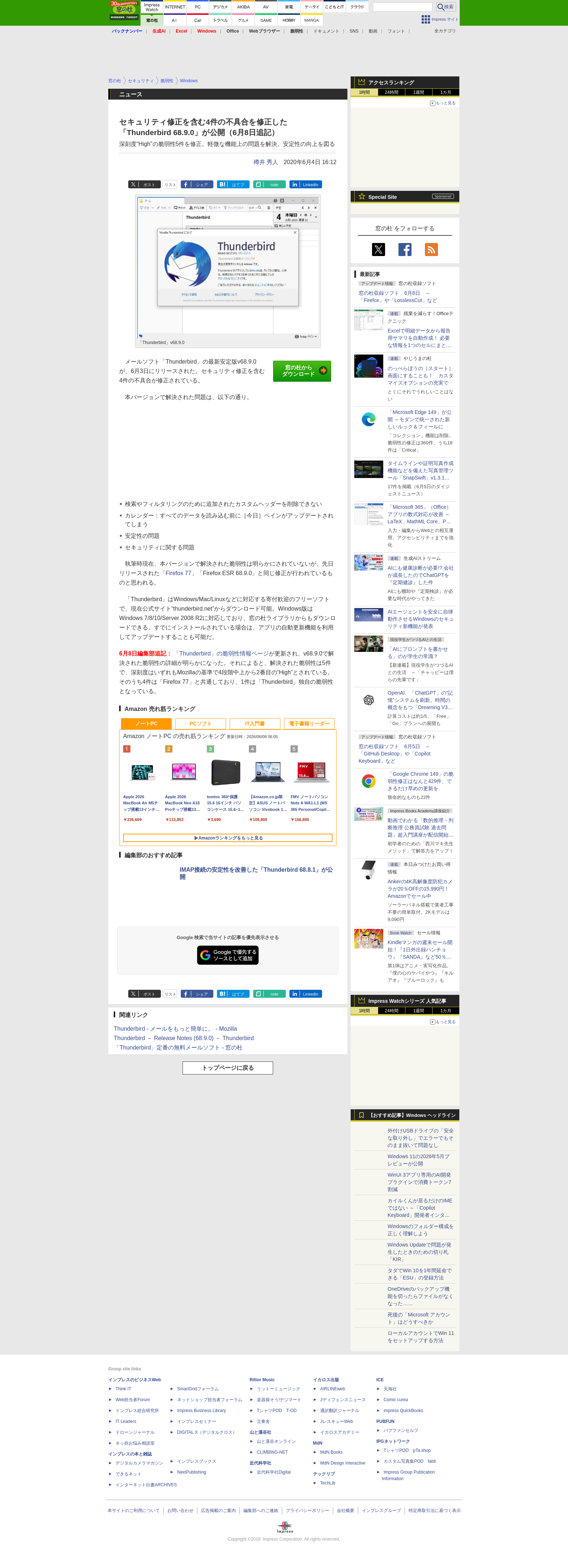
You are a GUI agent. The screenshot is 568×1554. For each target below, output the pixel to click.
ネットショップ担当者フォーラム (209, 1399)
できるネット (129, 1473)
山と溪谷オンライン (276, 1441)
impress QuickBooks (403, 1410)
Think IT (123, 1388)
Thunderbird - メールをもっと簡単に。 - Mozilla (175, 1029)
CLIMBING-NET (272, 1452)
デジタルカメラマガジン (139, 1463)
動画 (373, 31)
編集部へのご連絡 (260, 1510)
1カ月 (446, 92)
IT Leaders (126, 1421)
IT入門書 (255, 723)
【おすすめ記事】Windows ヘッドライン (412, 1115)
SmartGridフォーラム (198, 1388)
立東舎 (263, 1421)
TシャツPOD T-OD (277, 1410)
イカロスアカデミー (339, 1432)
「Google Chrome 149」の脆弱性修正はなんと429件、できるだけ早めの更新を (421, 781)
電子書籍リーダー (309, 723)
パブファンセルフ (401, 1430)
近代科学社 (260, 1463)
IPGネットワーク (393, 1441)
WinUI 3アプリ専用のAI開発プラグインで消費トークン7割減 (419, 1182)
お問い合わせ (180, 1510)
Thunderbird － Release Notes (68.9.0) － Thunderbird (184, 1038)
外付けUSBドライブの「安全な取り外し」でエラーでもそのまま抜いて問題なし (421, 1138)
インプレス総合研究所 (137, 1410)
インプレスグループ (381, 1510)
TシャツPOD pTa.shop (407, 1450)
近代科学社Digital (274, 1472)
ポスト (149, 185)
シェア (202, 185)
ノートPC (146, 723)
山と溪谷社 (260, 1432)
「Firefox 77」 (178, 573)
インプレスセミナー (196, 1421)
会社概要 (345, 1510)
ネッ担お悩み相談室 (135, 1443)
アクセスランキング (391, 82)
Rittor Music (262, 1379)
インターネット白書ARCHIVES (146, 1484)
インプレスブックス (196, 1461)
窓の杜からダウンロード (304, 371)
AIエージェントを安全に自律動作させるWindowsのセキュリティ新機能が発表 (421, 619)
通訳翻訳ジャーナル (339, 1410)
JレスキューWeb (336, 1421)
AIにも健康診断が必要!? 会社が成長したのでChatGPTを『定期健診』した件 (421, 575)
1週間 (419, 92)
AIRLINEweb (332, 1388)
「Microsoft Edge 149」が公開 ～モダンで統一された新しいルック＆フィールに (420, 419)
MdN (317, 1443)
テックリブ (324, 1473)
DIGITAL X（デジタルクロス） (207, 1432)
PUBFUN (385, 1421)
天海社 (390, 1388)
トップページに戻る (228, 1068)
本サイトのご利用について (134, 1510)
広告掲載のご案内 (218, 1510)
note (274, 185)
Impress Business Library (201, 1410)
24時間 (391, 92)
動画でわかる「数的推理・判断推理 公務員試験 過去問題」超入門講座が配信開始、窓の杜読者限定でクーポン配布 (421, 834)
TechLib (327, 1483)
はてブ (238, 185)
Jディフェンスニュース (343, 1399)
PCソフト (200, 723)
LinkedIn (310, 185)
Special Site (382, 197)
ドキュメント (326, 31)
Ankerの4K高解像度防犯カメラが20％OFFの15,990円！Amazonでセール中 (420, 889)
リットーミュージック (278, 1388)
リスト (170, 185)
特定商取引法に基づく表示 (435, 1510)
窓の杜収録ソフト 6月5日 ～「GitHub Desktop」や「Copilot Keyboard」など (394, 754)
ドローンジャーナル (135, 1432)
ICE (380, 1379)
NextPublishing (191, 1472)
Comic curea (396, 1399)
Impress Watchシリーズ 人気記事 (407, 1001)
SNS (354, 31)
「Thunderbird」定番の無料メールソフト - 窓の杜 (178, 1047)
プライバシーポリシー (307, 1510)
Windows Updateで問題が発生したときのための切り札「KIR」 (419, 1252)
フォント (396, 31)
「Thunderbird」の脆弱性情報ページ (221, 653)
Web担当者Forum (133, 1399)
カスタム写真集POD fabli (410, 1461)
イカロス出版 (326, 1379)
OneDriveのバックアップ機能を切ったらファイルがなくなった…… (421, 1296)
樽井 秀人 (266, 162)
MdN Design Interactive (343, 1463)
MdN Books (331, 1452)
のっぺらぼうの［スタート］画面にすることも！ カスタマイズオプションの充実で (421, 375)
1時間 (364, 92)
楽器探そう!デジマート (279, 1399)
